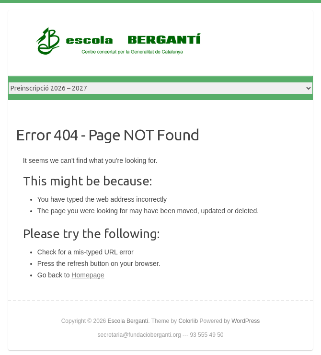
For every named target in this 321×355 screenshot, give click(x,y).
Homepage (87, 275)
